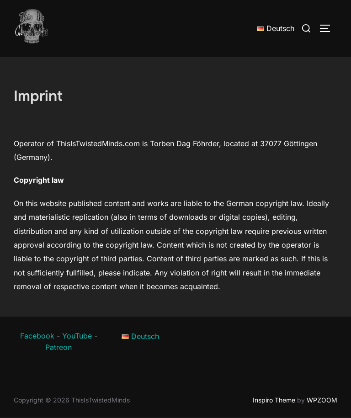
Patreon (58, 347)
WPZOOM (322, 400)
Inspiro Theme (274, 400)
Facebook (37, 335)
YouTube (77, 335)
